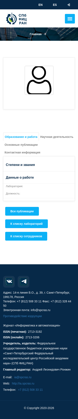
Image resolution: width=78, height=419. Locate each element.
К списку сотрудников (26, 236)
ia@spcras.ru (22, 377)
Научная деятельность (56, 136)
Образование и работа (21, 136)
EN (40, 4)
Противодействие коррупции (22, 316)
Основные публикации (21, 144)
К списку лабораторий (26, 223)
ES (55, 4)
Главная (36, 34)
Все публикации (22, 211)
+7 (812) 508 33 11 (30, 389)
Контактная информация (22, 152)
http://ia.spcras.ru (23, 383)
